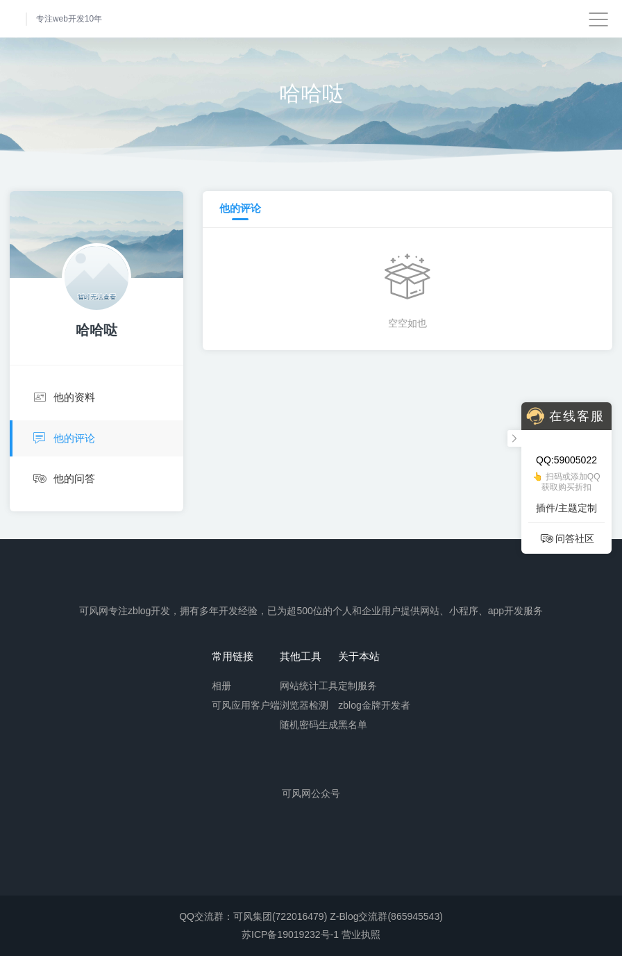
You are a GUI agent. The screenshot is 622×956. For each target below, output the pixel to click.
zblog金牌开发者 (374, 704)
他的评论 (62, 438)
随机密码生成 (309, 724)
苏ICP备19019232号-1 (290, 934)
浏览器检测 (304, 704)
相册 (221, 685)
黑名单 (352, 724)
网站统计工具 (309, 685)
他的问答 (63, 479)
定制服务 (357, 685)
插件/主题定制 (566, 507)
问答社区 (566, 538)
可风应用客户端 (246, 704)
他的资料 (63, 397)
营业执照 (361, 934)
